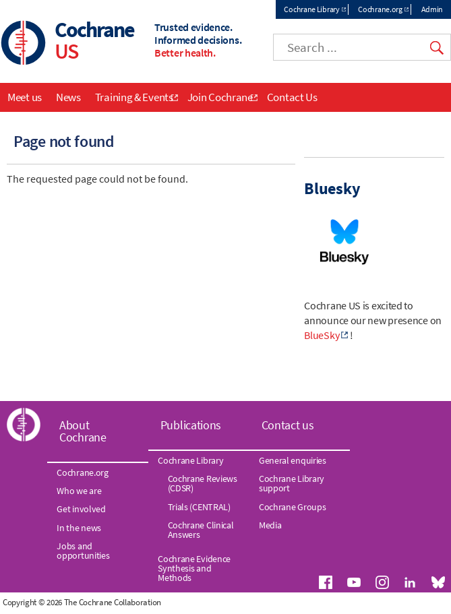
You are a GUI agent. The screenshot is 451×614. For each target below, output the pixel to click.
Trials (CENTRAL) (199, 507)
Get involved (81, 509)
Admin (432, 9)
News (68, 97)
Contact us (288, 425)
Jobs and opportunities (83, 550)
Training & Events (134, 97)
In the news (79, 528)
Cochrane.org (380, 9)
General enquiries (292, 460)
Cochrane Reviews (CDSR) (202, 483)
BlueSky (321, 335)
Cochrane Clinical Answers (201, 530)
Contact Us (292, 97)
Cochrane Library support (291, 483)
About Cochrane (83, 431)
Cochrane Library (311, 9)
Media (270, 525)
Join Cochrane (220, 97)
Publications (190, 425)
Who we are (79, 491)
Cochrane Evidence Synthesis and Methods (194, 568)
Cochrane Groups (292, 507)
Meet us (24, 97)
